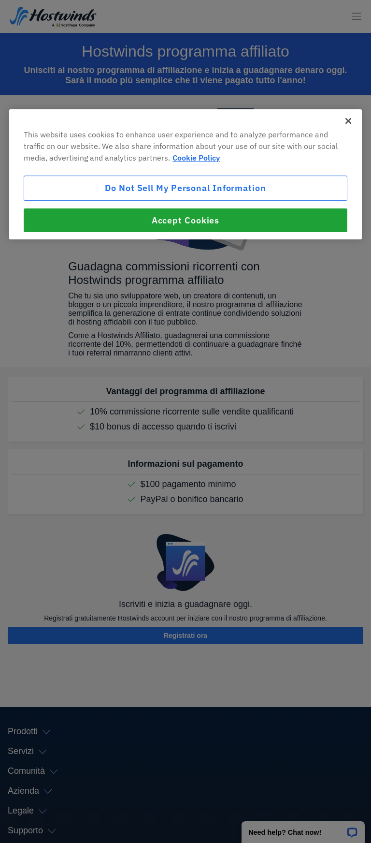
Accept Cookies (186, 220)
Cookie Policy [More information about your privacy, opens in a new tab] (196, 158)
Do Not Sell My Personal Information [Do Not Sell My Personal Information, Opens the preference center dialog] (185, 188)
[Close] (348, 121)
